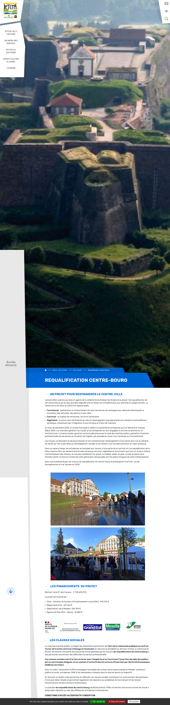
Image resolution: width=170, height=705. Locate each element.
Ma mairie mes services (11, 41)
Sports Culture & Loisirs (11, 60)
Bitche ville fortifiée (11, 32)
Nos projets (77, 370)
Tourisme (10, 68)
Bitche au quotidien (11, 51)
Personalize (134, 702)
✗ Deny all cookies (117, 702)
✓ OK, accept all (98, 702)
